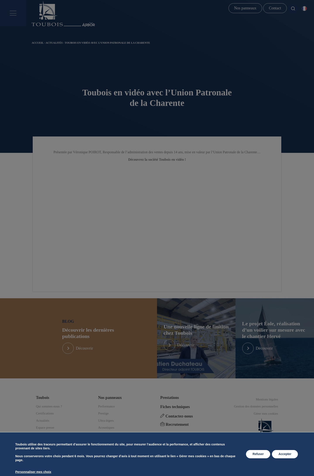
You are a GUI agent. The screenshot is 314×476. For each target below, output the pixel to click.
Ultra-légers (106, 427)
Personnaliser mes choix (33, 472)
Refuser (257, 454)
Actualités (54, 42)
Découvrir (86, 352)
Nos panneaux (245, 8)
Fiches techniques (175, 414)
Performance (106, 413)
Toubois (42, 405)
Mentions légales (267, 406)
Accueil (38, 42)
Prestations (169, 405)
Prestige (103, 421)
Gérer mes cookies (266, 421)
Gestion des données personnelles (256, 414)
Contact (275, 8)
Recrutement (174, 431)
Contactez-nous (176, 423)
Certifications (45, 421)
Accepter (284, 454)
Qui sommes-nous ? (49, 413)
